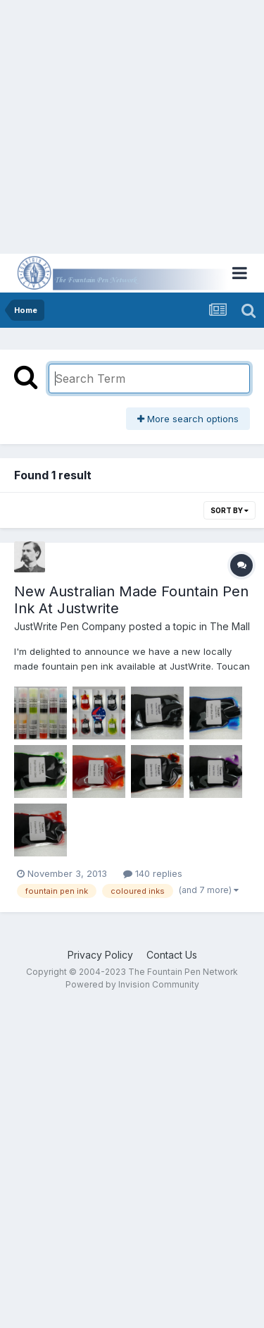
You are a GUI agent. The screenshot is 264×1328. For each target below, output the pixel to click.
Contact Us (171, 955)
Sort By (229, 510)
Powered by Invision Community (132, 984)
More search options (188, 418)
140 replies (152, 873)
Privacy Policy (100, 955)
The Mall (230, 626)
